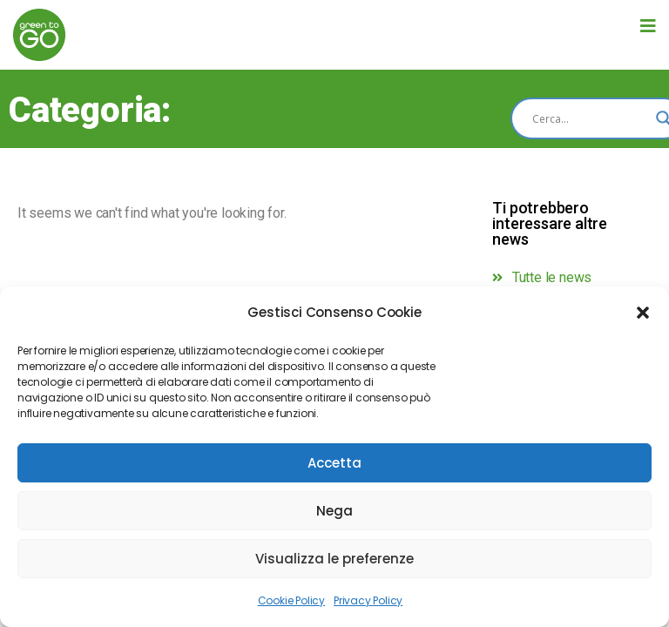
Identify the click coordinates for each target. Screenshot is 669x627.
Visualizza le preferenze (334, 558)
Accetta (334, 463)
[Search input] (589, 118)
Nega (334, 511)
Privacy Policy (368, 600)
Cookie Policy (291, 600)
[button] (643, 312)
